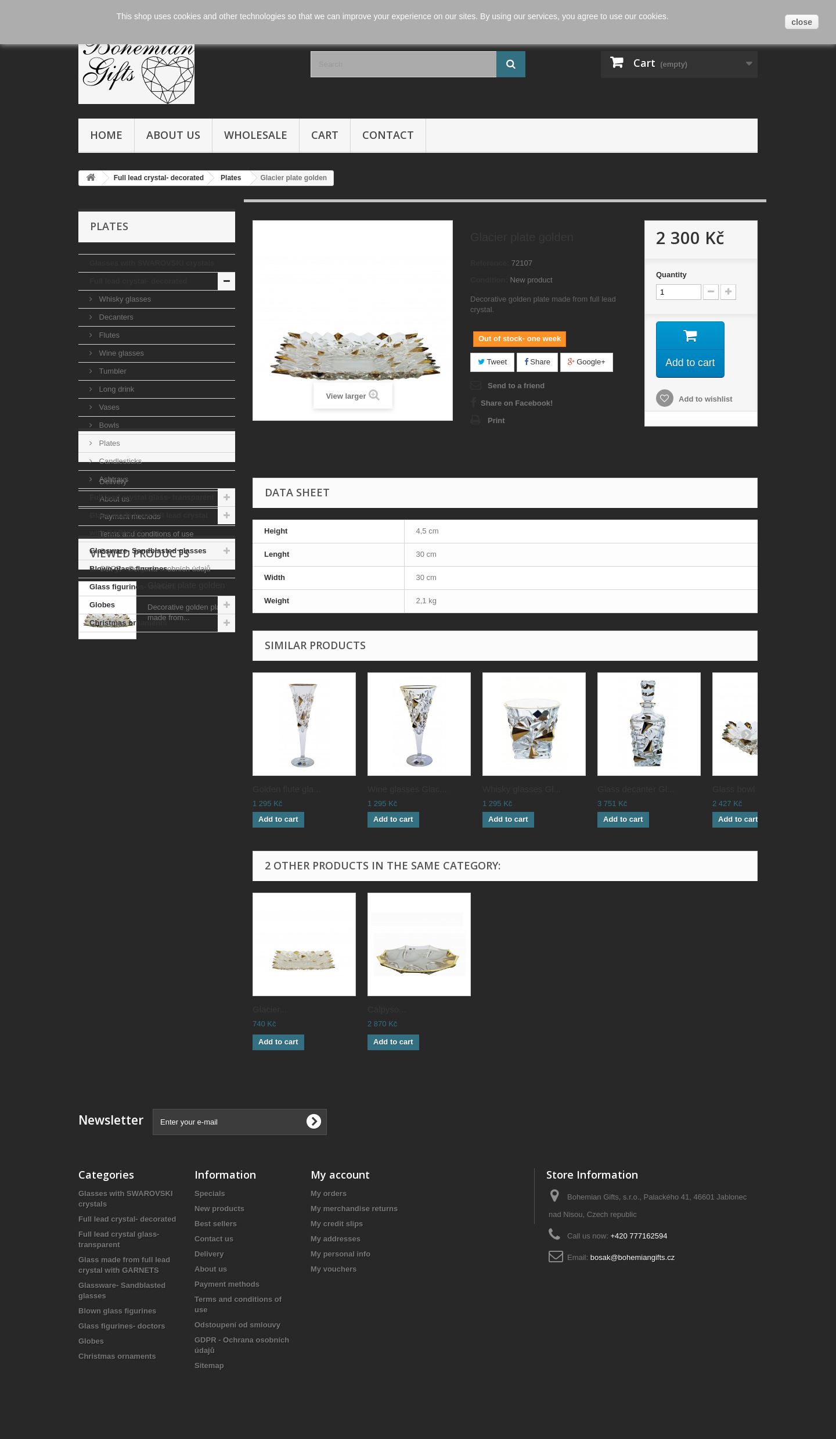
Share (537, 361)
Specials (209, 1193)
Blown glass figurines (128, 568)
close (801, 22)
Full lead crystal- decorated (138, 281)
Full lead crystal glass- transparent (151, 497)
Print (496, 420)
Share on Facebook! (517, 403)
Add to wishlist (705, 399)
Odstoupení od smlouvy (237, 1324)
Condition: (489, 279)
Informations (131, 667)
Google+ (587, 361)
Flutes (108, 335)
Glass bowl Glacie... (751, 789)
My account (340, 1175)
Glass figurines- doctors (132, 586)
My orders (329, 1193)
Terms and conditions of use (145, 750)
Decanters (115, 317)
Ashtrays (112, 479)
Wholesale (255, 135)
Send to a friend (516, 385)
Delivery (112, 698)
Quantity (671, 274)
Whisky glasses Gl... (521, 789)
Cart (324, 135)
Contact (388, 135)
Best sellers (215, 1223)
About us (173, 135)
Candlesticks (119, 461)
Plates (108, 443)
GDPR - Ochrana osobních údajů (154, 785)
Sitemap (209, 1365)
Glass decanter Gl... (636, 789)
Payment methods (129, 733)
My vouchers (333, 1269)
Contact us (213, 1238)
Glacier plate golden (186, 861)
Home (106, 135)
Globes (102, 604)
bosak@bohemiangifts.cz (632, 1257)
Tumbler (112, 371)
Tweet (492, 361)
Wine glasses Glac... (407, 789)
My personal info (340, 1254)
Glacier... (270, 1009)
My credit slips (337, 1223)
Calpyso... (386, 1009)
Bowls (108, 425)
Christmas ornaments (128, 622)
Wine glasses (120, 353)
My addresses (336, 1238)
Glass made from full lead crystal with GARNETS (148, 524)
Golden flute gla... (287, 789)
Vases (108, 407)
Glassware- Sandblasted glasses (148, 550)
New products (219, 1208)
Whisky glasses (124, 299)
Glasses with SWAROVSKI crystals (151, 263)
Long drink (115, 389)
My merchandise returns (354, 1208)
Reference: (489, 263)
